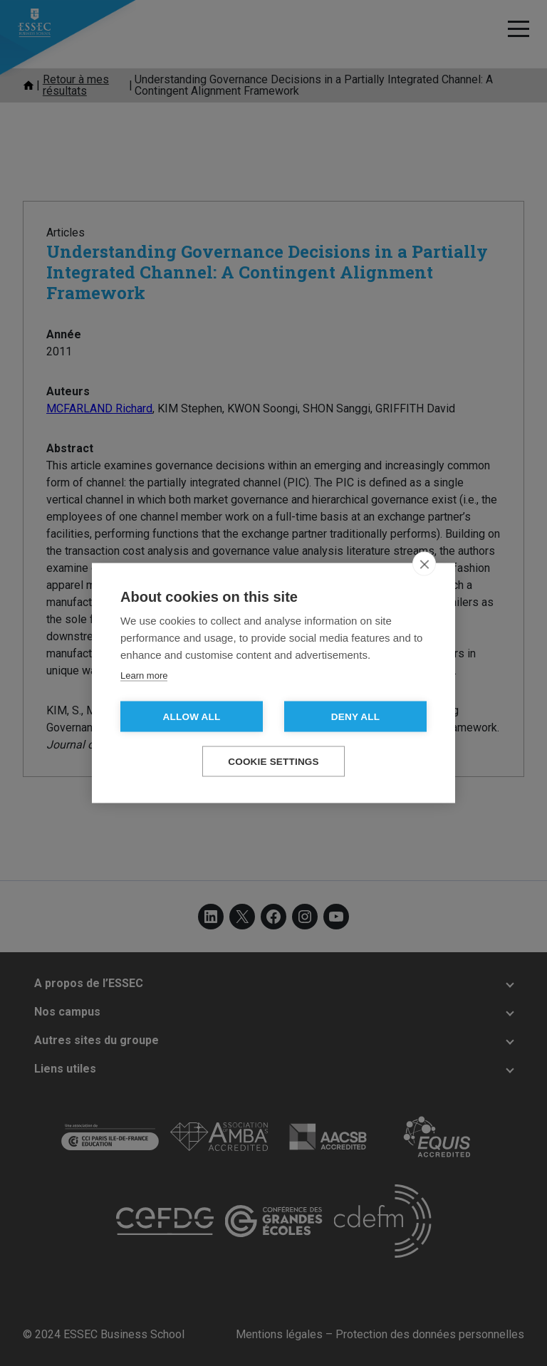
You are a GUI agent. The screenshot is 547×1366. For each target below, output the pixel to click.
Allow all (192, 716)
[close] (424, 564)
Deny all (355, 716)
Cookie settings (273, 761)
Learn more (143, 675)
